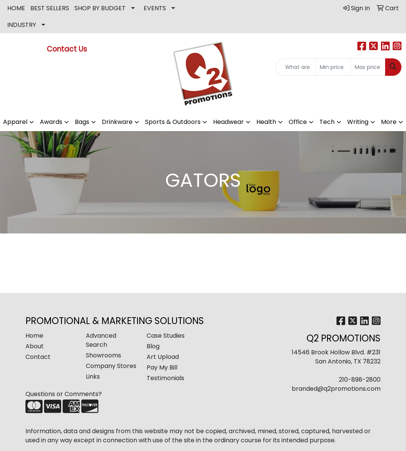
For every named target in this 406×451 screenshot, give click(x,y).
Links (93, 376)
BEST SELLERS (49, 8)
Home (34, 335)
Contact (38, 356)
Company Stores (111, 366)
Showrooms (103, 355)
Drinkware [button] (117, 121)
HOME (16, 8)
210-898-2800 (360, 379)
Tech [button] (327, 121)
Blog (153, 346)
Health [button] (266, 121)
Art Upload (163, 356)
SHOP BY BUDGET (100, 8)
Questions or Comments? (63, 394)
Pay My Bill (162, 367)
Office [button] (298, 121)
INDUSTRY (21, 24)
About (34, 346)
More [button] (389, 121)
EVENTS (155, 8)
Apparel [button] (15, 121)
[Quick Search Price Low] (333, 67)
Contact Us (68, 49)
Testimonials (165, 378)
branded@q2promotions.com (336, 388)
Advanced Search (101, 340)
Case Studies (166, 335)
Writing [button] (357, 121)
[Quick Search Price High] (368, 67)
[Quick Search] (295, 67)
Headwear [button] (228, 121)
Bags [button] (82, 121)
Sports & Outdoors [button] (173, 121)
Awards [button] (51, 121)
